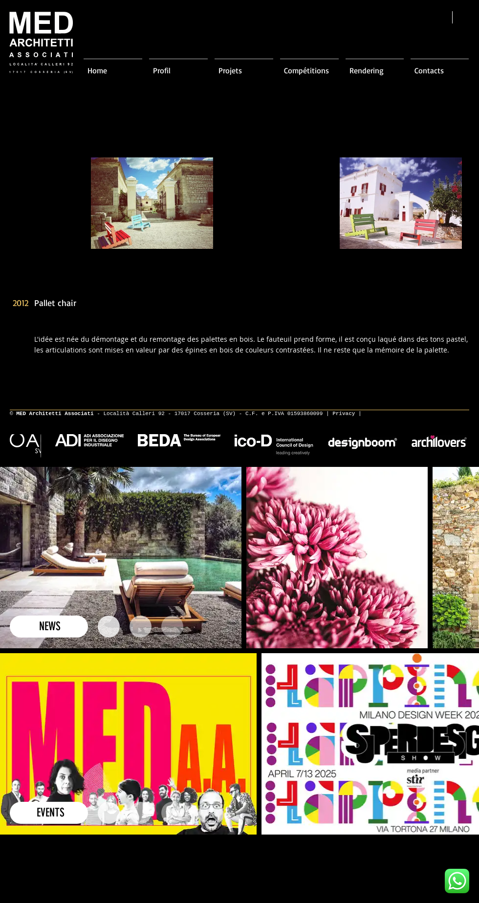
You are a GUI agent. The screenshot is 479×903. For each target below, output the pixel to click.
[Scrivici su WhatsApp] (457, 881)
